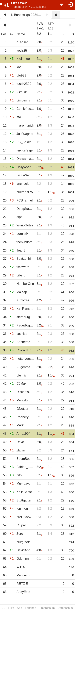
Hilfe (11, 607)
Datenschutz (66, 607)
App (19, 607)
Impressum (47, 607)
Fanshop (30, 607)
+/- (11, 34)
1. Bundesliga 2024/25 (26, 15)
